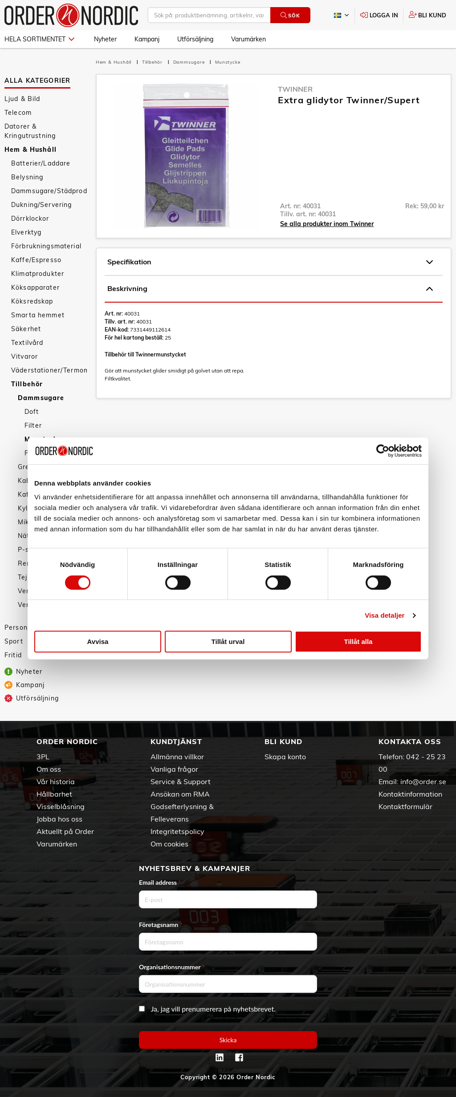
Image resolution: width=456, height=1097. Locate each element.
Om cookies (169, 843)
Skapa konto (285, 756)
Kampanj (146, 39)
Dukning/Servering (41, 205)
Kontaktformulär (405, 806)
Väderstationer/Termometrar (49, 370)
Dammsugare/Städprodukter (49, 191)
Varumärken (248, 39)
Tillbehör (27, 384)
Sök (290, 15)
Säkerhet (26, 329)
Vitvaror (24, 356)
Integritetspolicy (177, 831)
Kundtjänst (176, 741)
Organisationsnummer (172, 967)
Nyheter (105, 39)
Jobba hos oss (59, 818)
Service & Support (181, 781)
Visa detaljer (384, 615)
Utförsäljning (195, 39)
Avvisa (98, 641)
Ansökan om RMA (180, 793)
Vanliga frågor (174, 769)
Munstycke (227, 62)
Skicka (228, 1040)
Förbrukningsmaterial (46, 246)
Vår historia (56, 781)
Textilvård (27, 343)
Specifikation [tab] (270, 262)
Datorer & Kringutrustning (30, 131)
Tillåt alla (358, 641)
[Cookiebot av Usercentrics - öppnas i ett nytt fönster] (383, 450)
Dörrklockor (30, 219)
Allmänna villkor (177, 756)
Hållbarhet (54, 793)
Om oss (49, 769)
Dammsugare (41, 398)
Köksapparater (35, 287)
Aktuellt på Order (65, 831)
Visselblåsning (61, 806)
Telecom (18, 113)
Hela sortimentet (39, 39)
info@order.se (423, 781)
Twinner (295, 89)
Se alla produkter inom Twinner (327, 224)
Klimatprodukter (37, 274)
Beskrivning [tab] (270, 289)
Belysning (27, 177)
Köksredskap (32, 301)
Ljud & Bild (22, 99)
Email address (160, 882)
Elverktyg (26, 232)
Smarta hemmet (38, 315)
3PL (43, 756)
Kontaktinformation (410, 793)
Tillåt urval (228, 641)
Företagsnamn (161, 924)
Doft (31, 412)
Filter (33, 425)
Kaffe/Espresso (36, 260)
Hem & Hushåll (30, 150)
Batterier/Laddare (40, 163)
